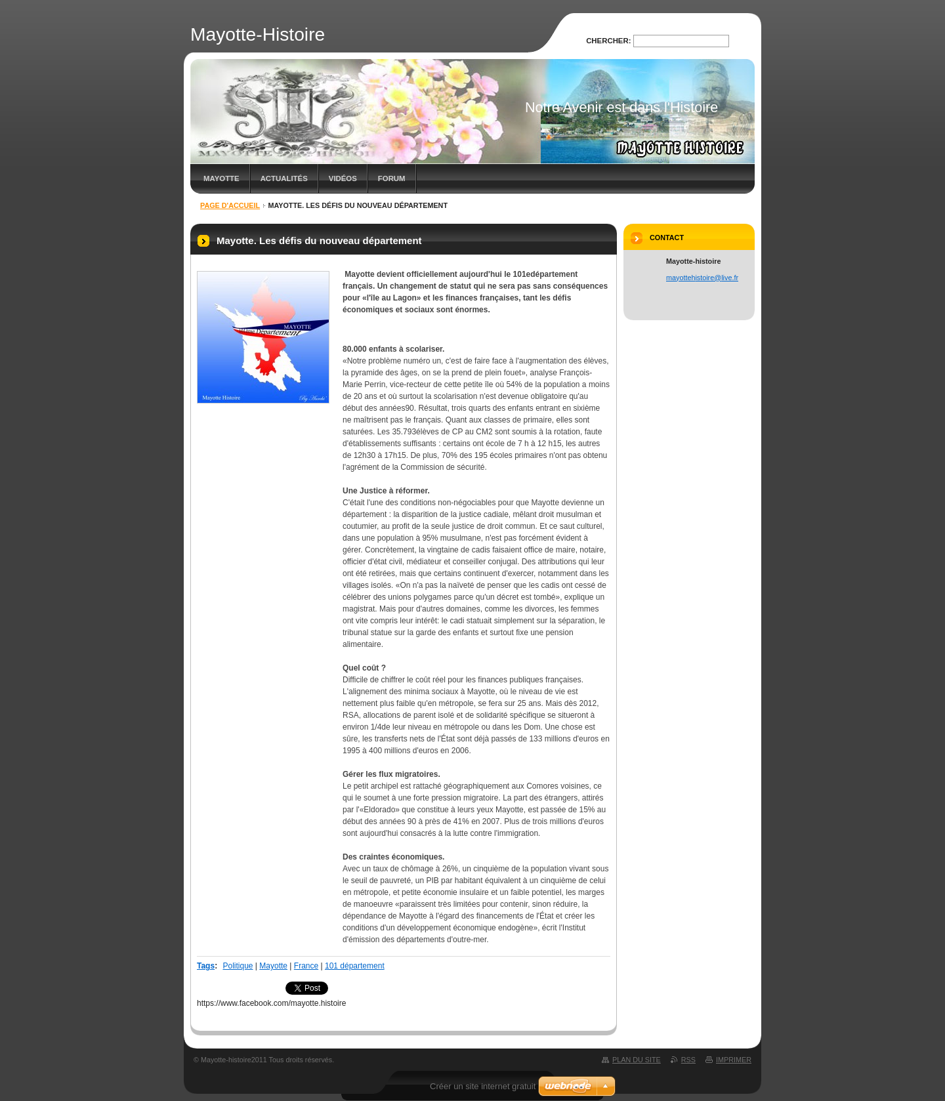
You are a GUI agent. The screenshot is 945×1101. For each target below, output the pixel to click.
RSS (688, 1060)
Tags (206, 965)
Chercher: (608, 41)
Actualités (284, 178)
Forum (392, 178)
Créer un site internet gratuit (483, 1086)
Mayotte (273, 965)
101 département (355, 965)
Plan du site (636, 1060)
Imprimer (733, 1060)
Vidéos (343, 178)
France (306, 965)
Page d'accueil (230, 205)
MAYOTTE (221, 178)
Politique (237, 965)
